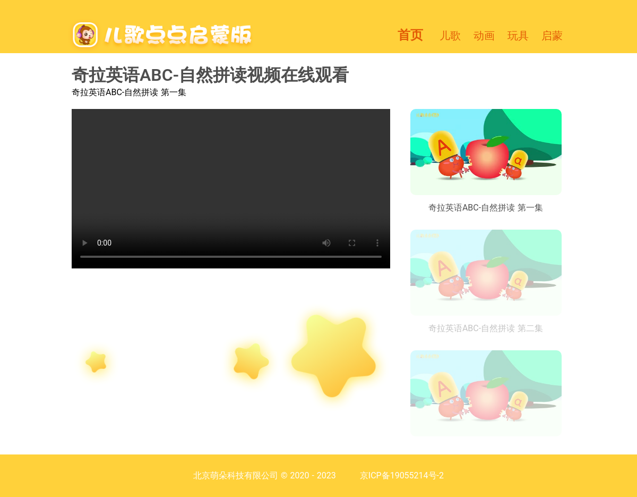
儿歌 (450, 35)
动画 (484, 35)
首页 (410, 35)
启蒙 (552, 35)
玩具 (518, 35)
